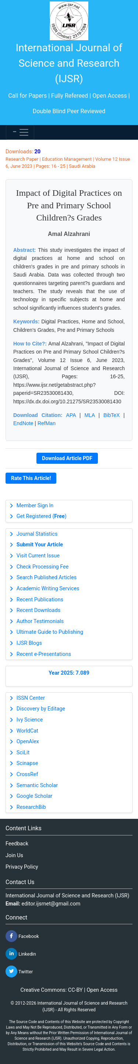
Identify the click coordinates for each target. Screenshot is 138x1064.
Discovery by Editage (41, 709)
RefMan (47, 423)
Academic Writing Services (48, 588)
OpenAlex (28, 741)
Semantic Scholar (37, 785)
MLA (89, 415)
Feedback (17, 844)
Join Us (14, 855)
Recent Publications (40, 600)
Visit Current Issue (38, 556)
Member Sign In (35, 506)
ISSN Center (31, 698)
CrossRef (27, 774)
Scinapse (27, 763)
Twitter (19, 971)
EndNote (23, 423)
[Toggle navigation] (20, 132)
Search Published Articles (47, 577)
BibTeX (111, 415)
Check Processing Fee (43, 567)
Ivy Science (30, 720)
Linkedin (21, 954)
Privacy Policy (22, 867)
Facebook (22, 936)
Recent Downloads (38, 610)
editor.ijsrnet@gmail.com (51, 904)
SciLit (23, 753)
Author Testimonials (40, 621)
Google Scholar (34, 796)
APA (71, 415)
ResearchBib (31, 807)
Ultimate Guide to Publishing (50, 632)
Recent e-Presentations (44, 654)
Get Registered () (42, 516)
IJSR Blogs (29, 643)
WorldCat (27, 731)
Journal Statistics (37, 534)
